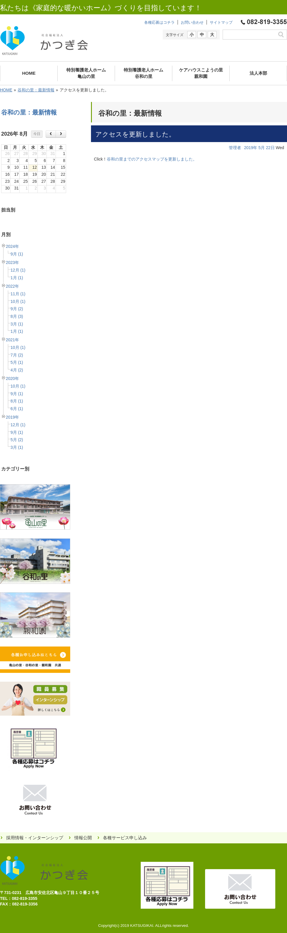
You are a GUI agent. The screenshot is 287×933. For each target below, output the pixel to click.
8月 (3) (17, 316)
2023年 (12, 262)
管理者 (235, 147)
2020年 (12, 378)
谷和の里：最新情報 (36, 90)
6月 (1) (17, 408)
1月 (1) (17, 277)
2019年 (12, 417)
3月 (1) (17, 324)
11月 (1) (18, 293)
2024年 (12, 246)
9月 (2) (17, 308)
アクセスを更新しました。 (135, 134)
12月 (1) (18, 270)
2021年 (12, 339)
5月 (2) (17, 439)
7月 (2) (17, 355)
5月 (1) (17, 362)
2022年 (12, 286)
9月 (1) (17, 254)
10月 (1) (18, 301)
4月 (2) (17, 370)
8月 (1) (17, 401)
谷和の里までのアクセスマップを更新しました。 (152, 159)
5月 (261, 147)
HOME (6, 90)
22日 (270, 147)
